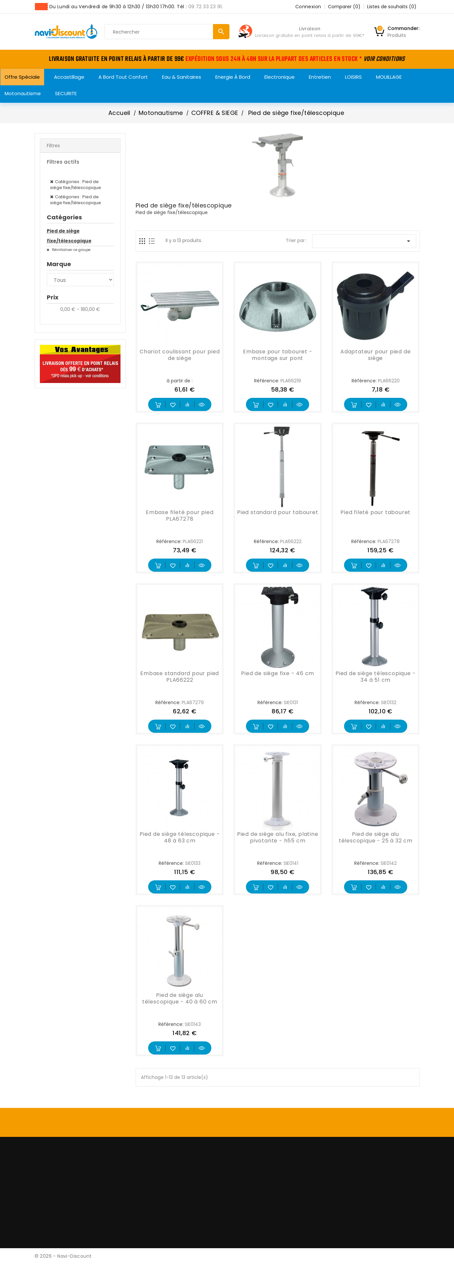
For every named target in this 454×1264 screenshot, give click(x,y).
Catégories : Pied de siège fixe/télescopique (75, 185)
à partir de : (180, 381)
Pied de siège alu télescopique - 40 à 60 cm (179, 998)
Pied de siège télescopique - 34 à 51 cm (375, 677)
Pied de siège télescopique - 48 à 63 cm (180, 837)
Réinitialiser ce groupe (71, 249)
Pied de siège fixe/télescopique (69, 236)
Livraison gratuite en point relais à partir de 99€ (308, 35)
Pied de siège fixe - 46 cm (277, 673)
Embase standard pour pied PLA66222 (179, 677)
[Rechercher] (167, 32)
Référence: (266, 381)
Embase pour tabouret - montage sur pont (277, 355)
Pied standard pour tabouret (277, 512)
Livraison (309, 28)
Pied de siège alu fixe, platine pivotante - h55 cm (277, 837)
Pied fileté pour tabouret (375, 512)
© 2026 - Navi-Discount (63, 1256)
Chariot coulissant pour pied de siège (180, 355)
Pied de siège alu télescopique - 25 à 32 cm (376, 837)
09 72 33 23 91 (205, 6)
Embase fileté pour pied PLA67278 (179, 515)
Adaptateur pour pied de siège (375, 355)
